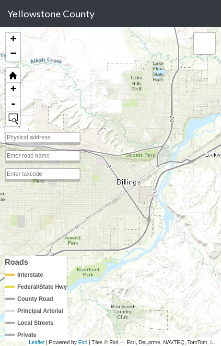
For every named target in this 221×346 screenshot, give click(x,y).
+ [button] (13, 40)
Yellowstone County (51, 13)
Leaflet (37, 342)
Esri (82, 342)
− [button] (13, 54)
